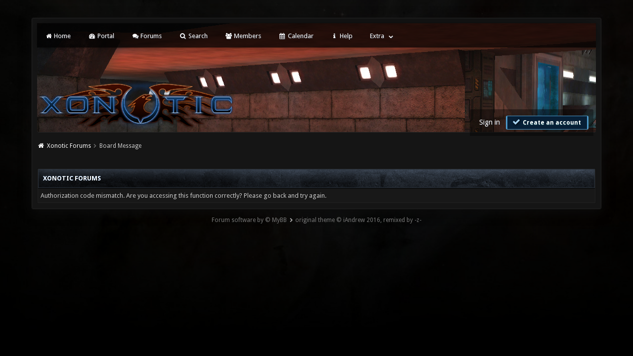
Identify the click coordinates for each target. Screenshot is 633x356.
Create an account (546, 122)
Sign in (489, 122)
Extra (377, 36)
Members (243, 36)
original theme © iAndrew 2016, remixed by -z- (358, 220)
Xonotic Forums (69, 145)
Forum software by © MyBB (249, 220)
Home (58, 36)
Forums (147, 36)
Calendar (295, 36)
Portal (101, 36)
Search (193, 36)
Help (342, 36)
